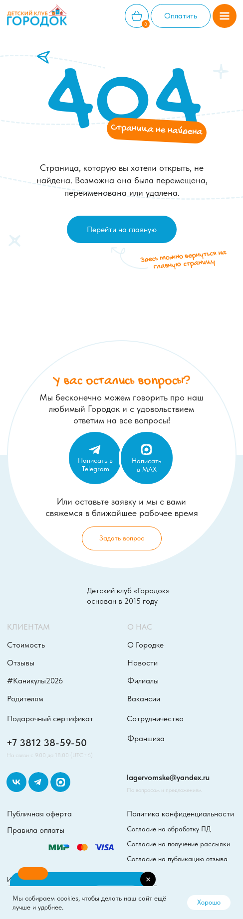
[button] (225, 16)
